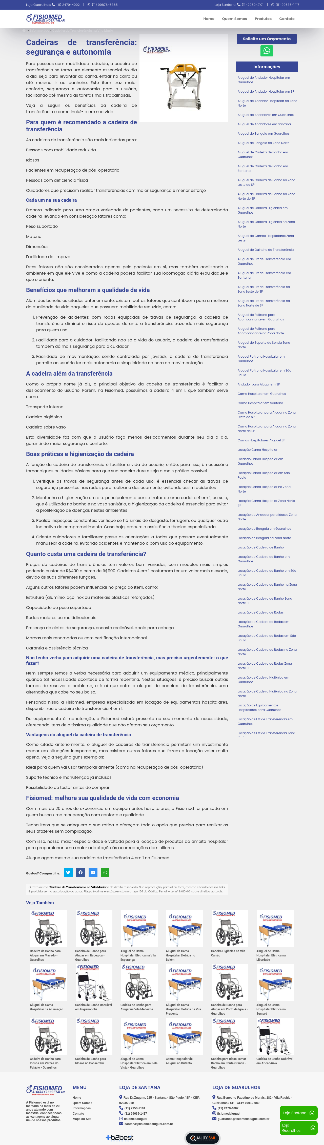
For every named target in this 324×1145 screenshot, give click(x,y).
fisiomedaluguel (135, 1119)
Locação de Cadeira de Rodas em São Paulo (267, 637)
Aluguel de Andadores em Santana (264, 124)
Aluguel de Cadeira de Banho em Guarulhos (263, 154)
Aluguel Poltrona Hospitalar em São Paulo (264, 372)
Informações (266, 67)
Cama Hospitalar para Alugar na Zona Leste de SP (267, 414)
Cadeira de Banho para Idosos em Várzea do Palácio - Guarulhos (45, 1063)
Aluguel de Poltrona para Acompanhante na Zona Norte (261, 330)
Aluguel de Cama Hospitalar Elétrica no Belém (180, 956)
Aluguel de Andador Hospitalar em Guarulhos (264, 79)
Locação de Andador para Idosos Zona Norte (267, 517)
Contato (287, 18)
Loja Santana (298, 1113)
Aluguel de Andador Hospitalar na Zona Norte (267, 103)
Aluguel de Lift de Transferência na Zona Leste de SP (264, 289)
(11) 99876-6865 (105, 5)
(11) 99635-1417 (287, 5)
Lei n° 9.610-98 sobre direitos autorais (196, 892)
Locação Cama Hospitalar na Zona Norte (264, 489)
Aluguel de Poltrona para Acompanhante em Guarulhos (261, 317)
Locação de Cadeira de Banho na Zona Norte (267, 586)
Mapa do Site (82, 1119)
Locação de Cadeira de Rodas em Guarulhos (263, 624)
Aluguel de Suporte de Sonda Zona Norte (264, 344)
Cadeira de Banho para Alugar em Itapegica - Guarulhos (90, 956)
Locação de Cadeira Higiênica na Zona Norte (267, 693)
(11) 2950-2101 (252, 5)
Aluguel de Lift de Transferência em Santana (264, 275)
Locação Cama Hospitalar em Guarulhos (260, 461)
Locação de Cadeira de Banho (261, 547)
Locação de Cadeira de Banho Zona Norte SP (265, 600)
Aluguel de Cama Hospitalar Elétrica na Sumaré (271, 1010)
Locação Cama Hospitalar (257, 449)
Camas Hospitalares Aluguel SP (261, 440)
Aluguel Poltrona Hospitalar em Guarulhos (261, 358)
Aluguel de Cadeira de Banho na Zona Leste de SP (266, 182)
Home (208, 18)
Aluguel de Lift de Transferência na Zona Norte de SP (264, 303)
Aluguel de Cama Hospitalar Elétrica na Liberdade (271, 956)
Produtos (263, 18)
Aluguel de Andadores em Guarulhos (266, 115)
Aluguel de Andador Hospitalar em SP (266, 91)
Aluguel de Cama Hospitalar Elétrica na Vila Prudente (183, 1010)
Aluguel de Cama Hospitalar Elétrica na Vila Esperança (138, 956)
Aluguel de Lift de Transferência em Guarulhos (264, 261)
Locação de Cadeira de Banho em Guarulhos (264, 559)
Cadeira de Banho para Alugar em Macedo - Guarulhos (45, 956)
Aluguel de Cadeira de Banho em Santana (263, 168)
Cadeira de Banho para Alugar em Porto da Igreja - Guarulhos (229, 1010)
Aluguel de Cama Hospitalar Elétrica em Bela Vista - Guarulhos (138, 1063)
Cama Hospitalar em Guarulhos (262, 394)
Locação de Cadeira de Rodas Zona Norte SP (265, 665)
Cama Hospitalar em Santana (260, 403)
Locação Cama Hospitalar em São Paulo (264, 475)
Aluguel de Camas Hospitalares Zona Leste (266, 238)
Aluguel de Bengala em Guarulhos (264, 133)
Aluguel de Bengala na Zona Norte (263, 143)
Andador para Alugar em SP (259, 384)
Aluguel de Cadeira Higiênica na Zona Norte (266, 224)
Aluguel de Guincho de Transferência (266, 250)
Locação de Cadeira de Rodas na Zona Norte (267, 651)
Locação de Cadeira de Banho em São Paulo (267, 572)
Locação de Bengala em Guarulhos (264, 528)
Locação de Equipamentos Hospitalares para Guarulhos (259, 707)
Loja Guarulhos (298, 1128)
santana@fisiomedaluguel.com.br (149, 1124)
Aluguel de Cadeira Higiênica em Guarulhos (263, 210)
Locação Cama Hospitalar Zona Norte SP (266, 503)
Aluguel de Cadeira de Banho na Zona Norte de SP (266, 196)
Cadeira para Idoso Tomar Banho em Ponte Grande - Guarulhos (228, 1063)
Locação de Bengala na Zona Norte (264, 538)
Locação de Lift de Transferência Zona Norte (266, 735)
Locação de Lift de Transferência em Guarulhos (265, 721)
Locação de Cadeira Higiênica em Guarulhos (263, 679)
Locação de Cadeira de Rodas (261, 612)
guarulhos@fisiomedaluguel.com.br (243, 1119)
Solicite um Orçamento (267, 39)
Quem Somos (234, 18)
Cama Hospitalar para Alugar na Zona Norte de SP (267, 428)
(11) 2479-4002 (68, 5)
